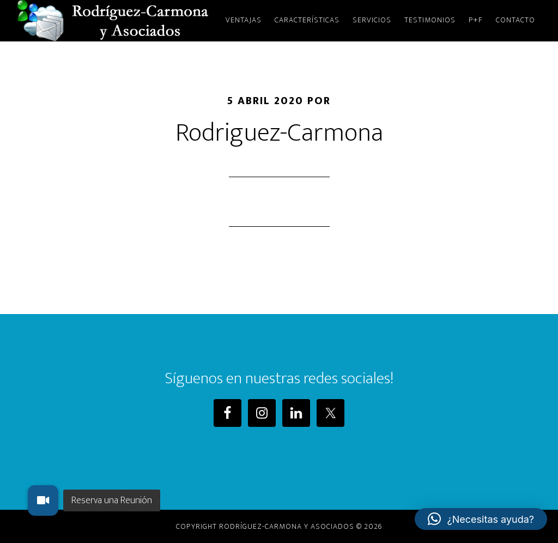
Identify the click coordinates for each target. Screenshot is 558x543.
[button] (481, 519)
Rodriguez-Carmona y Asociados (115, 20)
